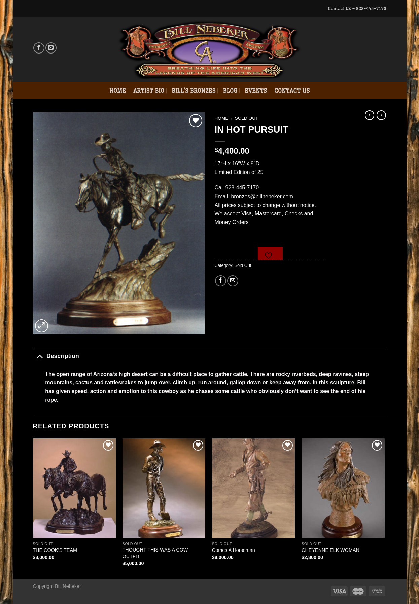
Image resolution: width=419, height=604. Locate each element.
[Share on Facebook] (220, 280)
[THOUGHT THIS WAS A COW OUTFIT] (164, 488)
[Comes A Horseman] (253, 488)
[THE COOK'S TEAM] (74, 488)
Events (256, 90)
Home (117, 90)
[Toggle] (39, 356)
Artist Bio (148, 90)
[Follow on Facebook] (38, 48)
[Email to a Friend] (232, 280)
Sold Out (246, 118)
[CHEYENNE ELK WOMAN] (343, 488)
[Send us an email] (51, 48)
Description (56, 356)
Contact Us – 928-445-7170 (357, 8)
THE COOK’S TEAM (55, 550)
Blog (230, 90)
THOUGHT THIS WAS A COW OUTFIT (155, 553)
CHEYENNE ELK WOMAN (330, 550)
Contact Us (292, 90)
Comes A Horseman (233, 550)
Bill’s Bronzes (193, 90)
